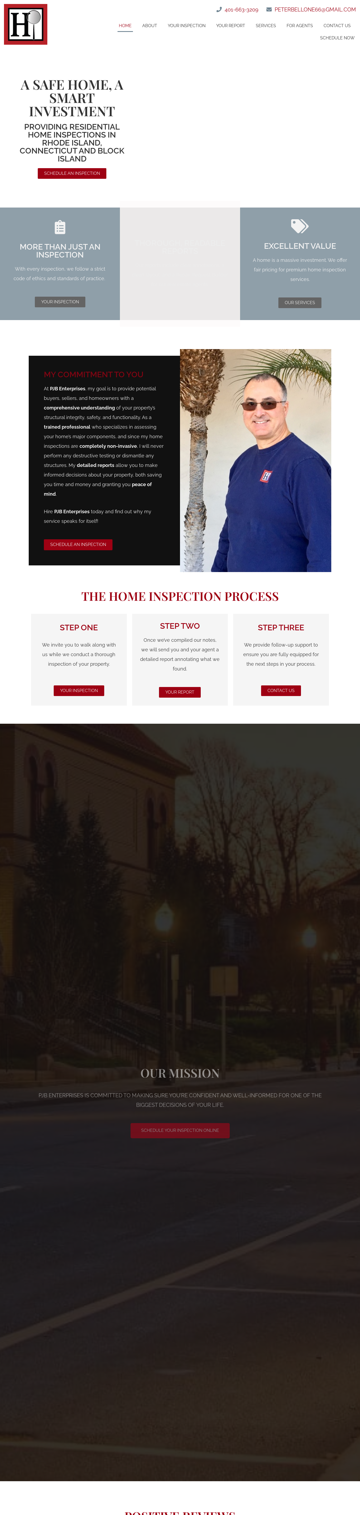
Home (125, 25)
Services (266, 25)
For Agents (300, 25)
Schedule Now (337, 37)
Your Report (230, 25)
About (149, 25)
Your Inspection (187, 25)
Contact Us (337, 25)
